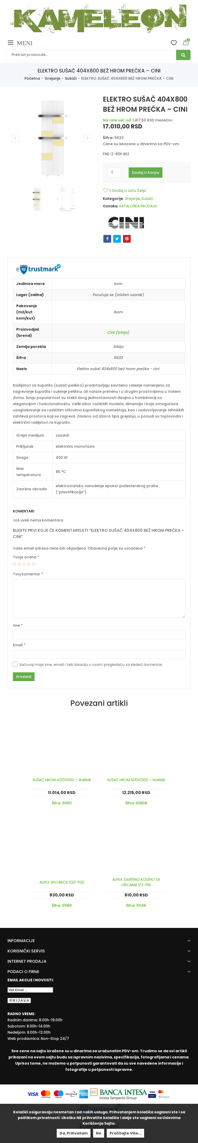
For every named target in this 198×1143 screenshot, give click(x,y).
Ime (18, 625)
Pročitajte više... (125, 1133)
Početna (32, 78)
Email (19, 645)
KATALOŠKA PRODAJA (138, 206)
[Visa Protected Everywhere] (152, 1093)
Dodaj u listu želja (127, 190)
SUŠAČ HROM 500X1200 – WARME (136, 779)
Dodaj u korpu (145, 172)
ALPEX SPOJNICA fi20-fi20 (61, 882)
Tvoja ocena (26, 557)
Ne (98, 1133)
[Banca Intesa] (119, 1093)
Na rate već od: (117, 120)
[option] (36, 199)
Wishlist (174, 42)
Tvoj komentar (28, 574)
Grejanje (52, 78)
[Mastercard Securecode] (164, 1093)
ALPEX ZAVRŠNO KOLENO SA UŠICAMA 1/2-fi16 (136, 882)
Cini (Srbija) (118, 332)
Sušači (71, 78)
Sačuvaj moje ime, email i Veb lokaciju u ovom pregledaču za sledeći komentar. (91, 664)
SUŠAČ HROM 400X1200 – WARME (61, 779)
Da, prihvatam (74, 1133)
